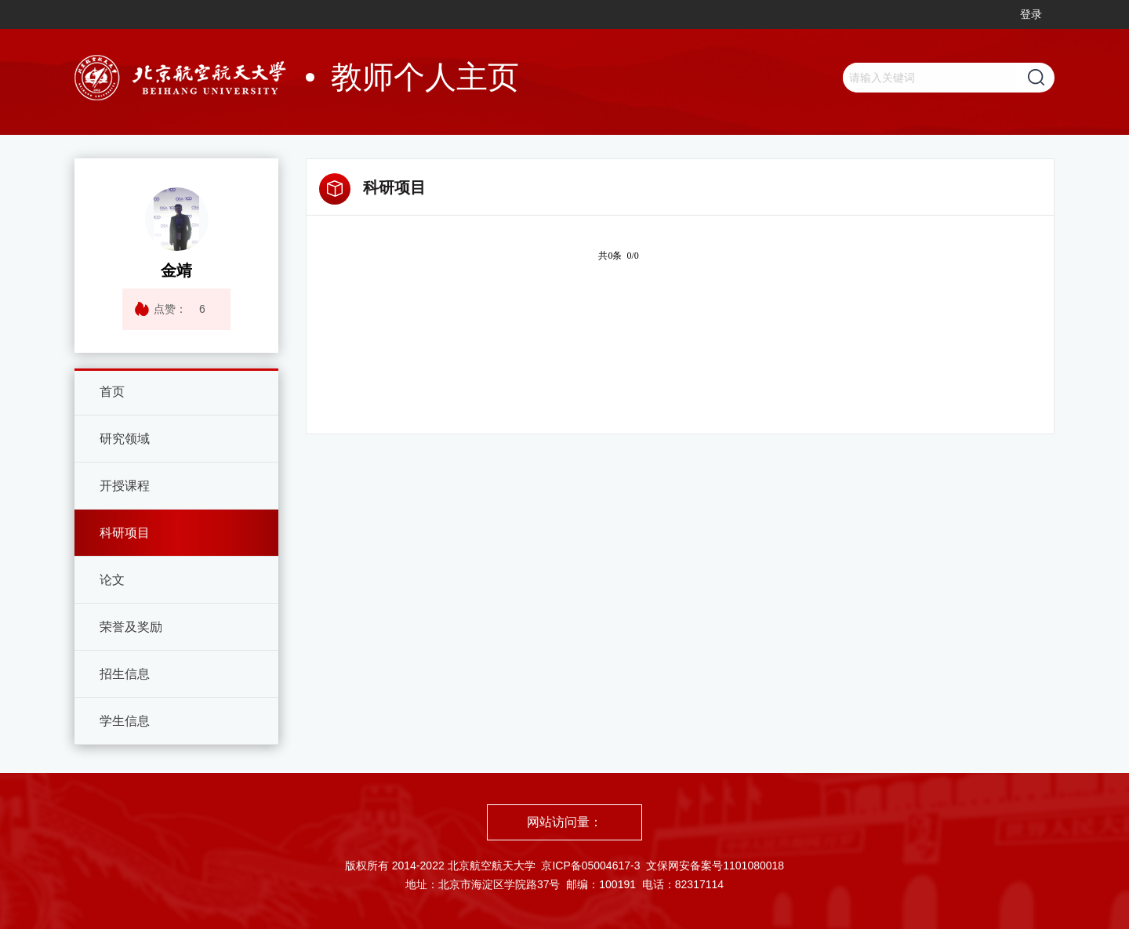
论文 (112, 579)
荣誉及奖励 (131, 626)
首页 (112, 391)
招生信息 (125, 673)
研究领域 (125, 438)
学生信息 (125, 721)
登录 (1031, 14)
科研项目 (125, 532)
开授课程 (125, 485)
